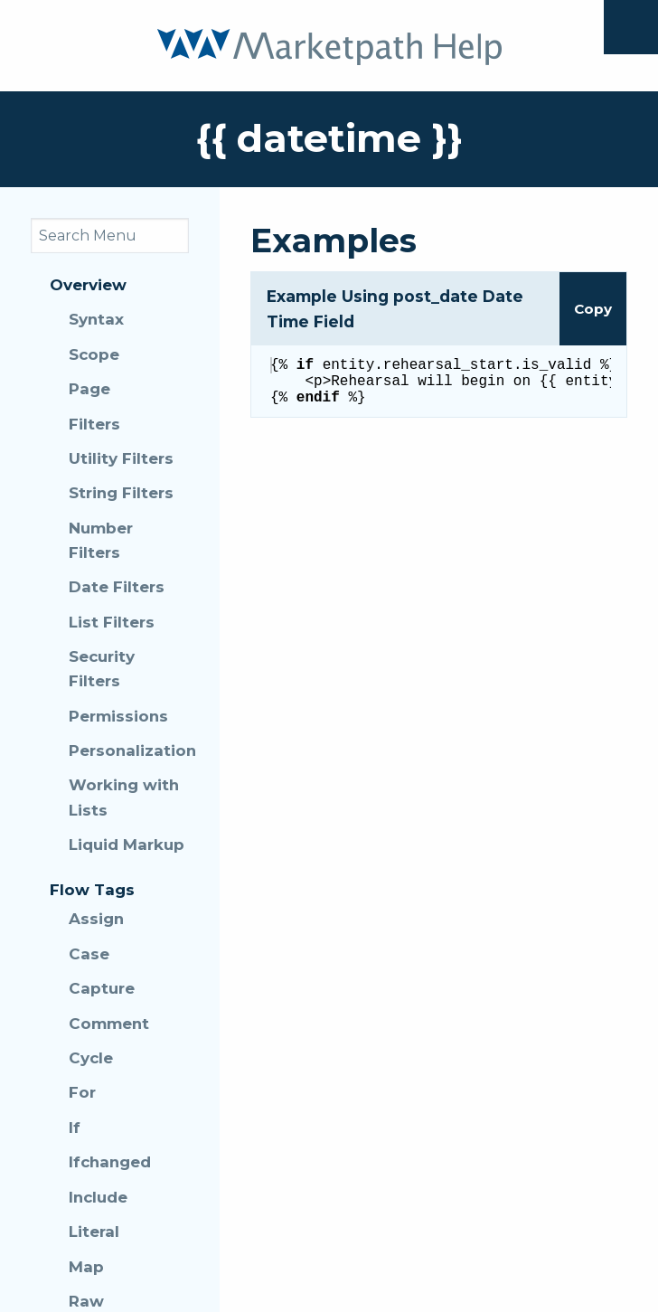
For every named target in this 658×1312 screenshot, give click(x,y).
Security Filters (102, 668)
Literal (94, 1231)
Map (86, 1267)
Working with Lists (124, 797)
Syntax (96, 319)
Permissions (118, 716)
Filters (94, 424)
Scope (94, 354)
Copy (593, 308)
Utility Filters (121, 458)
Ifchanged (110, 1162)
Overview (88, 285)
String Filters (121, 493)
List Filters (112, 622)
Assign (96, 919)
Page (89, 389)
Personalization (128, 750)
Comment (109, 1024)
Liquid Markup (126, 844)
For (82, 1092)
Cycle (91, 1058)
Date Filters (116, 587)
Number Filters (101, 540)
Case (89, 954)
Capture (102, 988)
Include (98, 1197)
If (74, 1128)
